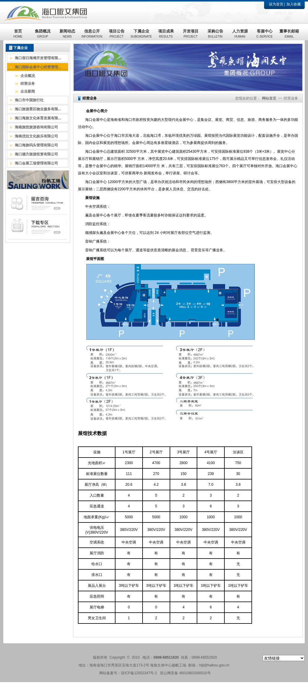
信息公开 (92, 33)
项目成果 (166, 33)
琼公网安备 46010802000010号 (185, 673)
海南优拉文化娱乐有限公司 (36, 136)
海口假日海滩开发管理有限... (38, 58)
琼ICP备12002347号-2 (139, 673)
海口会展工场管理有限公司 (36, 163)
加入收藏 (293, 4)
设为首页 (276, 4)
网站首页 (269, 98)
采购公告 (215, 33)
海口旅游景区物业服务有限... (38, 109)
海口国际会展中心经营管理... (38, 67)
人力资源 (240, 33)
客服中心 (264, 33)
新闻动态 (67, 33)
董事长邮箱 (289, 33)
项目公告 (117, 33)
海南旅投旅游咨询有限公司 (36, 127)
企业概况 (27, 76)
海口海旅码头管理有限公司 (36, 145)
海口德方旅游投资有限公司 (36, 154)
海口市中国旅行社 (29, 100)
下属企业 (141, 33)
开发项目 (191, 33)
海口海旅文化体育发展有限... (38, 118)
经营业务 (27, 83)
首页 (18, 33)
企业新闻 (27, 91)
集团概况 (43, 33)
